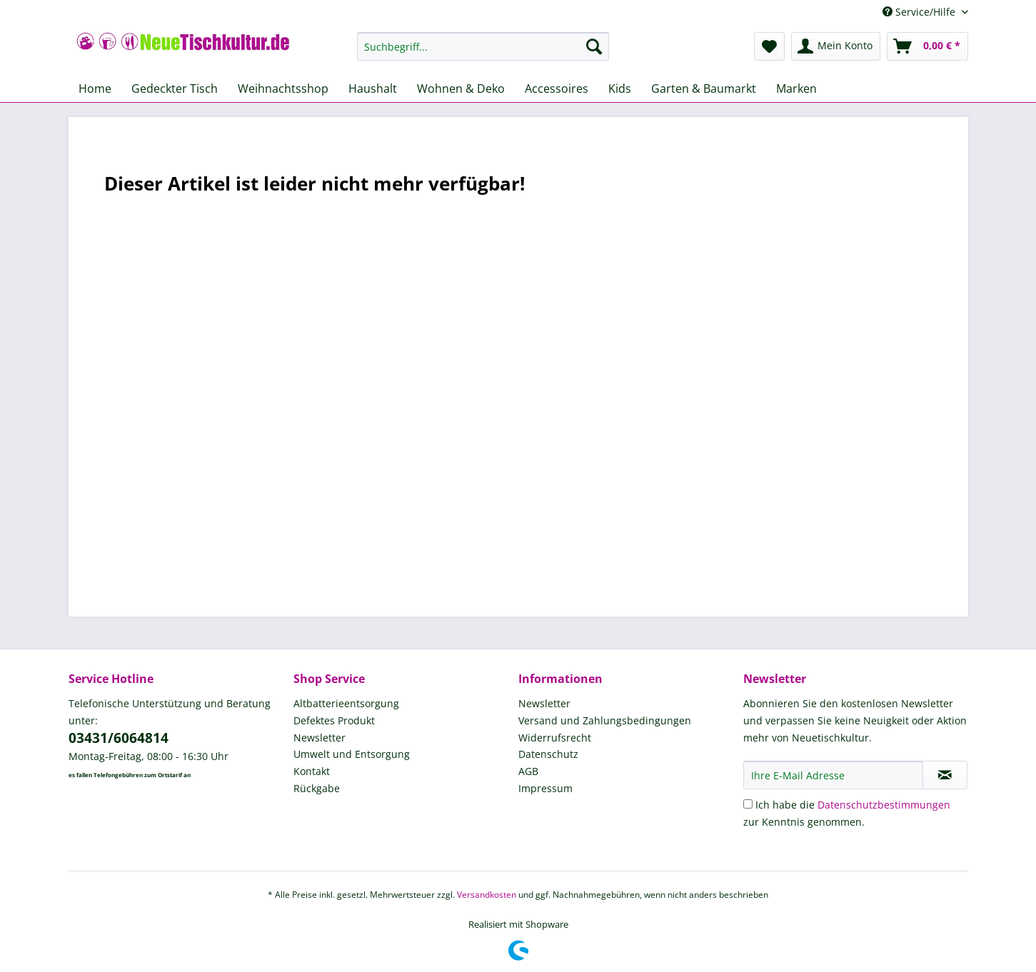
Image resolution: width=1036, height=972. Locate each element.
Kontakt (311, 771)
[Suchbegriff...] (483, 46)
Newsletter (319, 737)
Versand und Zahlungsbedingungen (604, 720)
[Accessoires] (556, 88)
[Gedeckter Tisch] (174, 88)
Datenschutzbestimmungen (884, 804)
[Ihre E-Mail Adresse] (833, 775)
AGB (528, 771)
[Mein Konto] (835, 46)
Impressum (545, 788)
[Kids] (619, 88)
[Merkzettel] (769, 46)
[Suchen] (594, 46)
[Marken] (796, 88)
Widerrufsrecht (554, 737)
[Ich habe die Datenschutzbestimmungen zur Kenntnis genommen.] (748, 804)
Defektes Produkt (334, 720)
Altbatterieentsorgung (346, 703)
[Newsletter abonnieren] (944, 775)
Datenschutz (548, 754)
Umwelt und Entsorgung (351, 754)
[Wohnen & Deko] (461, 88)
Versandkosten (486, 895)
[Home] (95, 88)
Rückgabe (316, 788)
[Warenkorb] (927, 46)
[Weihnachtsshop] (283, 88)
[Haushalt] (372, 88)
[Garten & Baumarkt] (703, 88)
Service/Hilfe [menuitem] (920, 12)
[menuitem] (483, 53)
